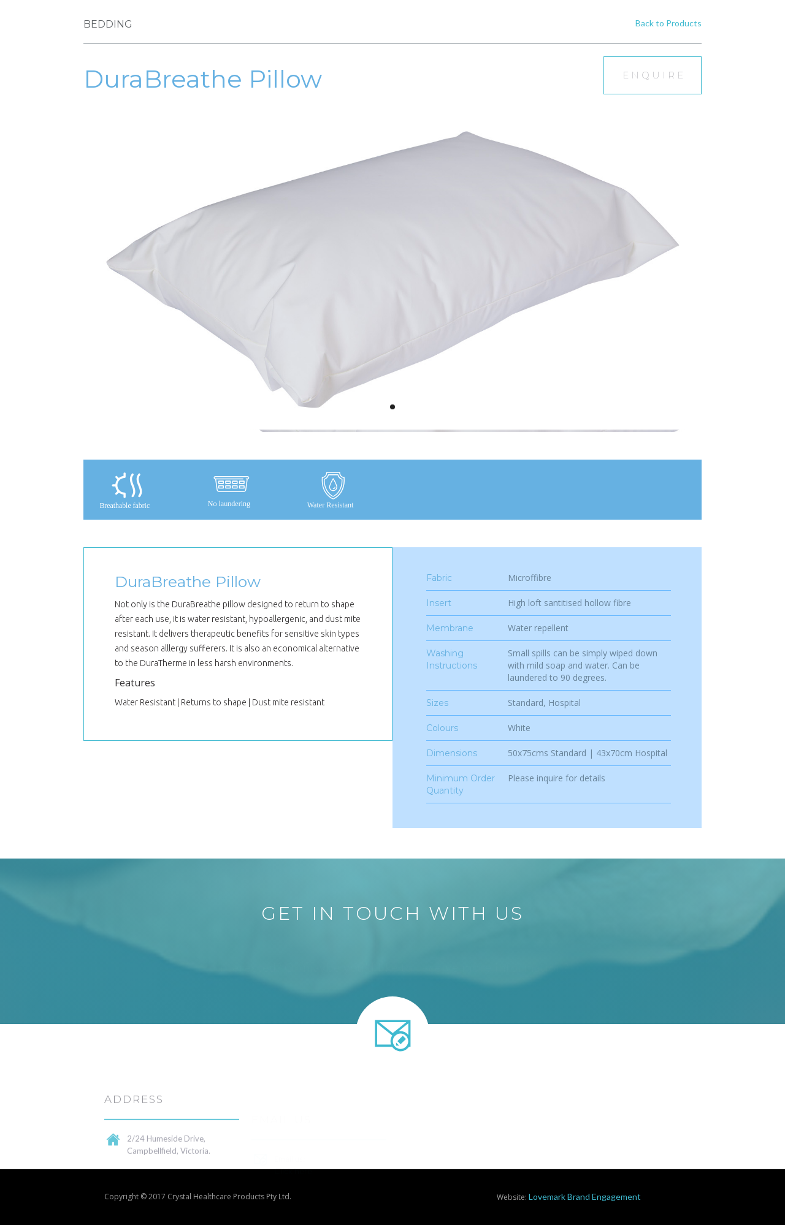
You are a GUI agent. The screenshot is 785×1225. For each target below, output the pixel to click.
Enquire (654, 75)
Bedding (107, 24)
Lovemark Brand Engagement (585, 1196)
